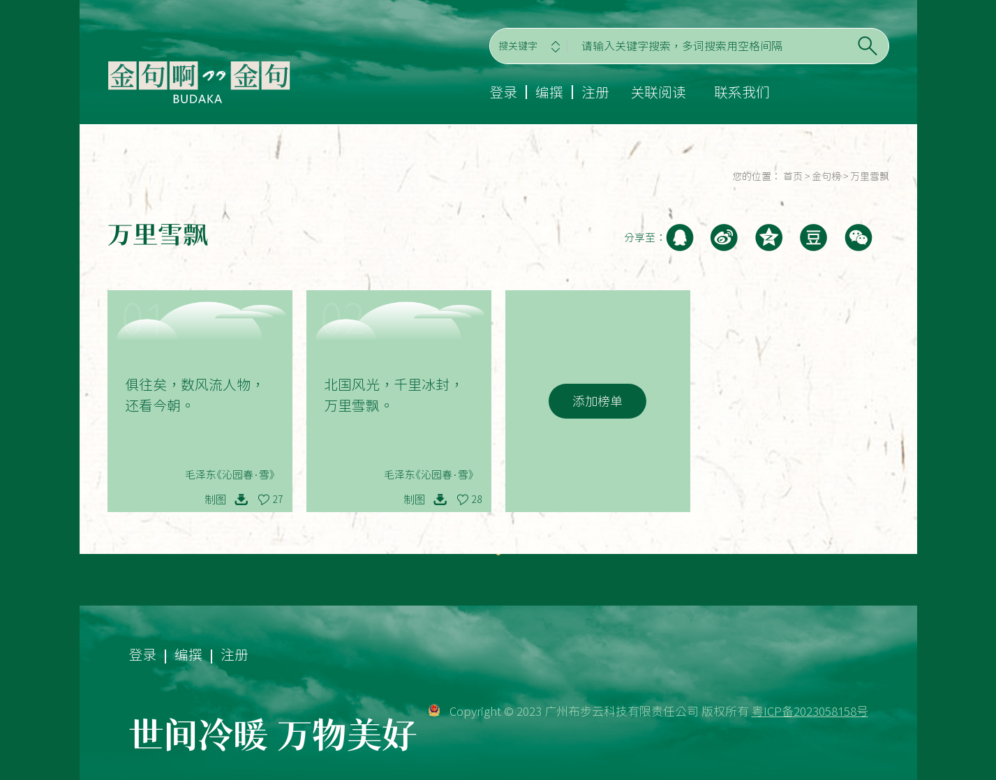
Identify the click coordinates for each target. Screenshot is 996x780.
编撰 (549, 92)
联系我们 (742, 92)
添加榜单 (597, 401)
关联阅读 (658, 92)
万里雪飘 (869, 176)
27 (278, 499)
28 (477, 499)
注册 (595, 92)
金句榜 (826, 176)
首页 (793, 176)
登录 (503, 92)
